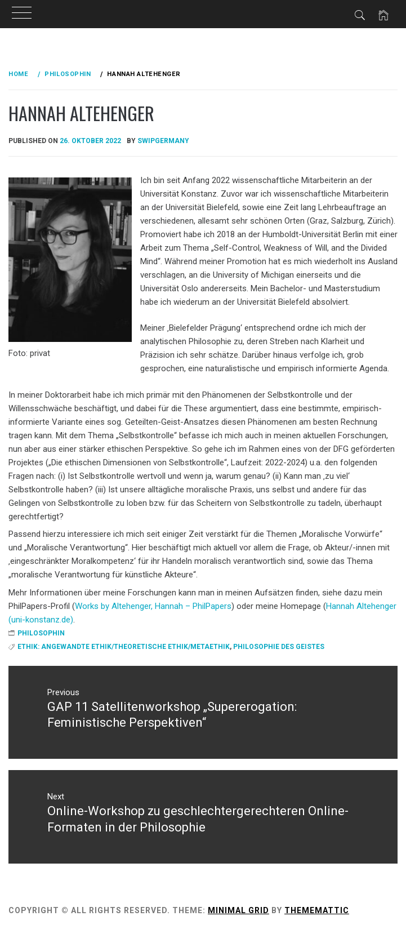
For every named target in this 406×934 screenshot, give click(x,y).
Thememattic (316, 910)
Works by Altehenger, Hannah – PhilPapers (153, 606)
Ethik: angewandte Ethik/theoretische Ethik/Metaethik (123, 647)
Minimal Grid (238, 910)
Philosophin (41, 633)
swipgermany (163, 141)
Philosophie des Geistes (278, 647)
